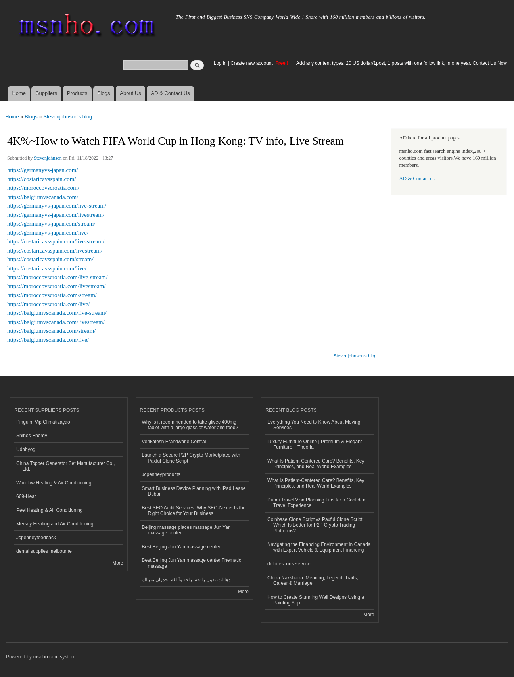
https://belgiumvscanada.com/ (42, 197)
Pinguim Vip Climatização (43, 422)
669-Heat (26, 496)
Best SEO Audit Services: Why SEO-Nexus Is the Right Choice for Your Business (194, 510)
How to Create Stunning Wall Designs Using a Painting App (315, 600)
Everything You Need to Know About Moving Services (314, 424)
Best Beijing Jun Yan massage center (181, 547)
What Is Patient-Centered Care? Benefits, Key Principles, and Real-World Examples (315, 463)
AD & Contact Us (170, 93)
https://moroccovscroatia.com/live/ (48, 304)
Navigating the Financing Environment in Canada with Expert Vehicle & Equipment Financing (319, 547)
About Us (130, 93)
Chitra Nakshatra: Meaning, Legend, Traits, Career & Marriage (312, 580)
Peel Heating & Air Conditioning (49, 510)
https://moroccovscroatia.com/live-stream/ (57, 277)
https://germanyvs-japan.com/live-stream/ (56, 206)
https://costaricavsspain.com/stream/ (50, 259)
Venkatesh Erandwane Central (174, 441)
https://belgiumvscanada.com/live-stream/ (57, 313)
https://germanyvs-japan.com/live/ (47, 233)
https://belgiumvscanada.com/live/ (48, 340)
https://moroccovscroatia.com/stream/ (52, 295)
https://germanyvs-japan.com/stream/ (51, 223)
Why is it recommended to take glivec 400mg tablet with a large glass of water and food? (190, 424)
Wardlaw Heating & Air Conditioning (53, 483)
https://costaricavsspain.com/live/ (46, 268)
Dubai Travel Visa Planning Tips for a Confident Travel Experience (317, 502)
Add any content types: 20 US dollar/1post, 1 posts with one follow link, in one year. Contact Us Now (401, 63)
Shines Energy (31, 435)
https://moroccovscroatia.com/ (43, 188)
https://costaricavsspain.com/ (41, 179)
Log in (220, 63)
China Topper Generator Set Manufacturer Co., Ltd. (65, 466)
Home (19, 93)
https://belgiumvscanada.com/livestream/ (56, 322)
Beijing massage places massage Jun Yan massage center (186, 530)
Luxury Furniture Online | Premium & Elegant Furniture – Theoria (314, 444)
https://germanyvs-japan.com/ (42, 170)
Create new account (252, 63)
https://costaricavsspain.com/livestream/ (54, 250)
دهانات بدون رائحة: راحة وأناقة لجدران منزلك (186, 579)
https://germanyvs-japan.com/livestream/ (55, 215)
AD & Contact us (417, 178)
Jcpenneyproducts (161, 474)
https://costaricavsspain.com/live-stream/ (55, 241)
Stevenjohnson (48, 158)
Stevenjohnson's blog (67, 117)
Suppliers (46, 93)
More (117, 563)
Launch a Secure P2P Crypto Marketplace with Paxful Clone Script (191, 457)
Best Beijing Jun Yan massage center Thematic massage (191, 563)
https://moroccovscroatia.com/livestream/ (56, 286)
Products (77, 93)
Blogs (103, 93)
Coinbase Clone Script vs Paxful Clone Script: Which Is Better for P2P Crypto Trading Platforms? (315, 525)
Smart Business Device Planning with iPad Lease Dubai (194, 491)
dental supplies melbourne (44, 551)
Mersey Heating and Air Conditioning (55, 524)
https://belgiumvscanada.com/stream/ (51, 331)
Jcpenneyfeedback (36, 537)
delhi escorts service (289, 564)
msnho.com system (54, 657)
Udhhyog (25, 449)
